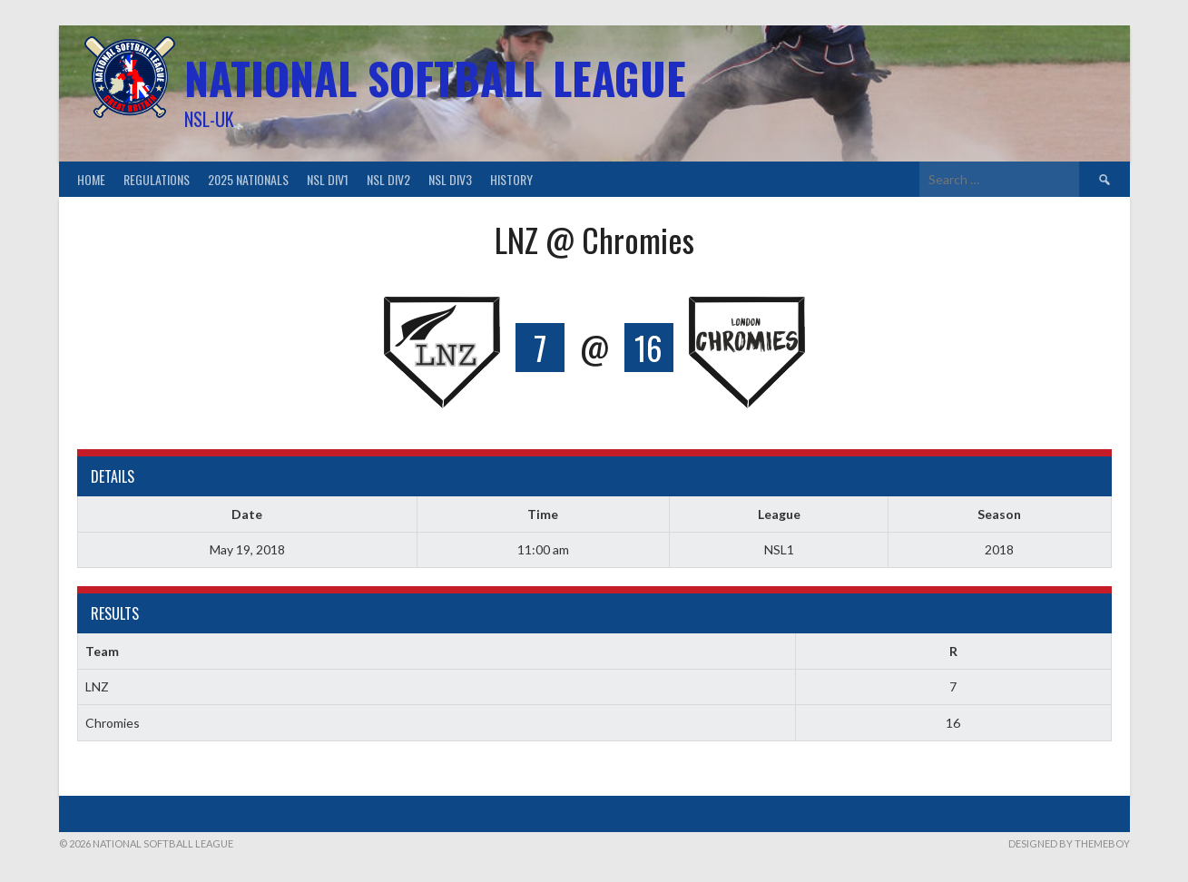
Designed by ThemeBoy (1069, 843)
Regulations (156, 179)
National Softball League (435, 77)
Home (91, 179)
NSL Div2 (388, 179)
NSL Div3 (450, 179)
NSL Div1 (328, 179)
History (511, 179)
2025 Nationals (248, 179)
